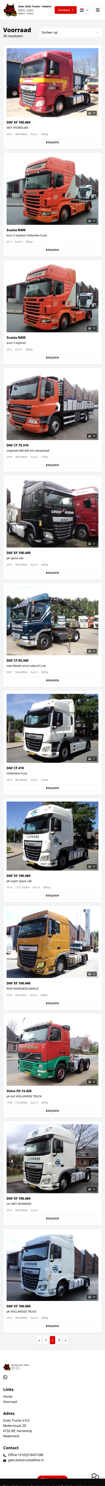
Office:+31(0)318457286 (25, 1455)
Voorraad (10, 1401)
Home (7, 1396)
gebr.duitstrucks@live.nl (26, 1460)
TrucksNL (27, 1481)
